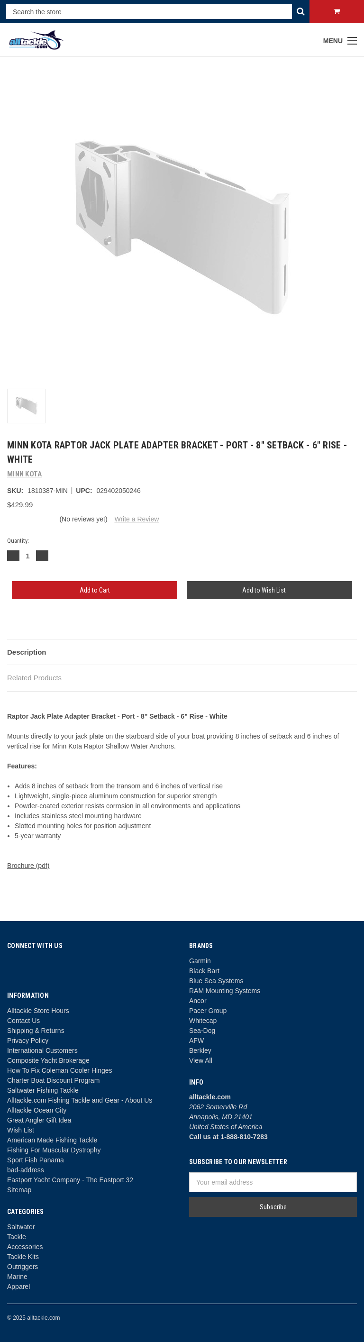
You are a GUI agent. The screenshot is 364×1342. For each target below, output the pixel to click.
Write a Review (136, 519)
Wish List (20, 1130)
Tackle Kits (23, 1256)
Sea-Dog (202, 1030)
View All (200, 1060)
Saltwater (21, 1227)
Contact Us (23, 1020)
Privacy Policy (27, 1040)
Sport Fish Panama (35, 1160)
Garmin (200, 961)
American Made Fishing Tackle (52, 1140)
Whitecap (203, 1020)
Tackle (16, 1237)
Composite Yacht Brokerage (48, 1060)
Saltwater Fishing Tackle (43, 1090)
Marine (17, 1276)
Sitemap (19, 1190)
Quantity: (18, 540)
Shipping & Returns (35, 1030)
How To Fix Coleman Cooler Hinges (59, 1070)
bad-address (25, 1170)
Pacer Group (208, 1010)
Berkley (200, 1050)
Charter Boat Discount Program (53, 1080)
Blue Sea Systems (216, 981)
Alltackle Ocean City (36, 1110)
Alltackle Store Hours (38, 1010)
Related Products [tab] (34, 678)
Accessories (25, 1247)
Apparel (18, 1286)
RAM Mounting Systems (224, 991)
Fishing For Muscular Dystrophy (54, 1150)
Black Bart (204, 971)
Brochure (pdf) (28, 865)
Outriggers (22, 1266)
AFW (196, 1040)
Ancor (198, 1000)
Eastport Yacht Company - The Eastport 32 (70, 1180)
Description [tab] (26, 652)
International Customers (42, 1050)
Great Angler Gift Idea (39, 1120)
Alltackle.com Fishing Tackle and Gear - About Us (79, 1100)
